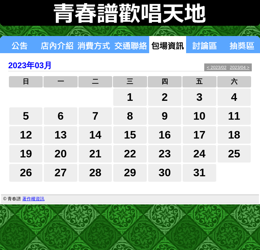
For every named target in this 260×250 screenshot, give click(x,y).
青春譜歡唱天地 (130, 13)
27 (60, 172)
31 (199, 172)
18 (234, 135)
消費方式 (93, 44)
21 (95, 153)
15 (130, 135)
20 (60, 153)
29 (130, 172)
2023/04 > (239, 67)
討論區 (204, 44)
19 (26, 153)
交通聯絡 (130, 44)
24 (199, 153)
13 (60, 135)
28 (95, 172)
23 (165, 153)
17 (199, 135)
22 (130, 153)
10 (199, 116)
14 (95, 135)
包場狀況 (167, 44)
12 (26, 135)
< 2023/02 (216, 67)
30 (165, 172)
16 (165, 135)
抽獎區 (241, 44)
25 (234, 153)
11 (234, 116)
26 (26, 172)
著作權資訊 (33, 198)
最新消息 (19, 44)
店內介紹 (56, 44)
